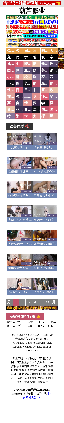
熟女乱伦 (23, 116)
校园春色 (31, 77)
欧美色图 (40, 70)
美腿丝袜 (48, 70)
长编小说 (31, 83)
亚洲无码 (23, 109)
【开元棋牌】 (45, 321)
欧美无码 (40, 109)
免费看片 (23, 64)
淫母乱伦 (57, 64)
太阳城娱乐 (34, 325)
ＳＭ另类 (40, 96)
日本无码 (23, 90)
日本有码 (31, 90)
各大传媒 (23, 51)
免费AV (13, 51)
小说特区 (14, 77)
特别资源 (14, 116)
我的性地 (41, 393)
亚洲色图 (31, 70)
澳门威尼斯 (23, 321)
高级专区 (14, 103)
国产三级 (57, 109)
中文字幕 (40, 90)
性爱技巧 (23, 83)
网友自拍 (23, 70)
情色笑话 (40, 83)
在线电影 (14, 96)
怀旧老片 (48, 96)
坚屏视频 (57, 96)
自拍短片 (23, 103)
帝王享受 (57, 57)
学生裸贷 (48, 103)
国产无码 (48, 109)
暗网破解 (31, 64)
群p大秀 (52, 325)
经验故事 (48, 83)
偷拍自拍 (48, 64)
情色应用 (57, 83)
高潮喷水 (40, 51)
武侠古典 (57, 77)
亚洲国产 (48, 90)
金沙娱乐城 (44, 325)
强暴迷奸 (23, 96)
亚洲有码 (31, 109)
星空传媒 (57, 116)
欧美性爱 (57, 90)
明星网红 (48, 51)
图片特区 (14, 70)
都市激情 (23, 77)
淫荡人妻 (40, 77)
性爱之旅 (14, 90)
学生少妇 (31, 57)
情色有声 (31, 103)
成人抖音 (14, 64)
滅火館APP (35, 397)
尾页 (55, 302)
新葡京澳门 (13, 321)
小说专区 (14, 83)
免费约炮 (14, 57)
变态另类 (40, 116)
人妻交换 (57, 51)
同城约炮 (23, 57)
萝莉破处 (40, 64)
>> (48, 302)
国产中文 (31, 51)
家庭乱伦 (48, 77)
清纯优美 (57, 70)
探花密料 (48, 116)
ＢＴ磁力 (14, 109)
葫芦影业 (32, 10)
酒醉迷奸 (57, 103)
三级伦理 (31, 96)
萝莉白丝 (40, 103)
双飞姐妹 (48, 57)
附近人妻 (40, 57)
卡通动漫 (31, 116)
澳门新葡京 (23, 325)
